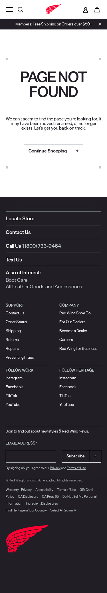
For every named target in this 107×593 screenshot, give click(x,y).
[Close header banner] (98, 24)
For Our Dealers (72, 321)
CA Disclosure (28, 496)
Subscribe (75, 456)
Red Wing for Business (78, 348)
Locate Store (20, 218)
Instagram (14, 377)
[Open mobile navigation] (9, 9)
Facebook (14, 386)
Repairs (12, 348)
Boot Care (16, 280)
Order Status (16, 321)
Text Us (14, 259)
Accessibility (44, 489)
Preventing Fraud (20, 357)
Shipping (13, 330)
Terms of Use (76, 468)
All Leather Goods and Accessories (44, 286)
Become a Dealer (73, 330)
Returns (12, 339)
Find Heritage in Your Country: (26, 510)
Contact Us (18, 232)
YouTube (13, 404)
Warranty (12, 489)
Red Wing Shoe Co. (75, 313)
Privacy (55, 468)
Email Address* (21, 443)
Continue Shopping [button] (48, 151)
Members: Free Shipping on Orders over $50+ (53, 24)
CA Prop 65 (50, 496)
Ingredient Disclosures (42, 503)
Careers (66, 339)
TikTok (11, 395)
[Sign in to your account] (85, 9)
